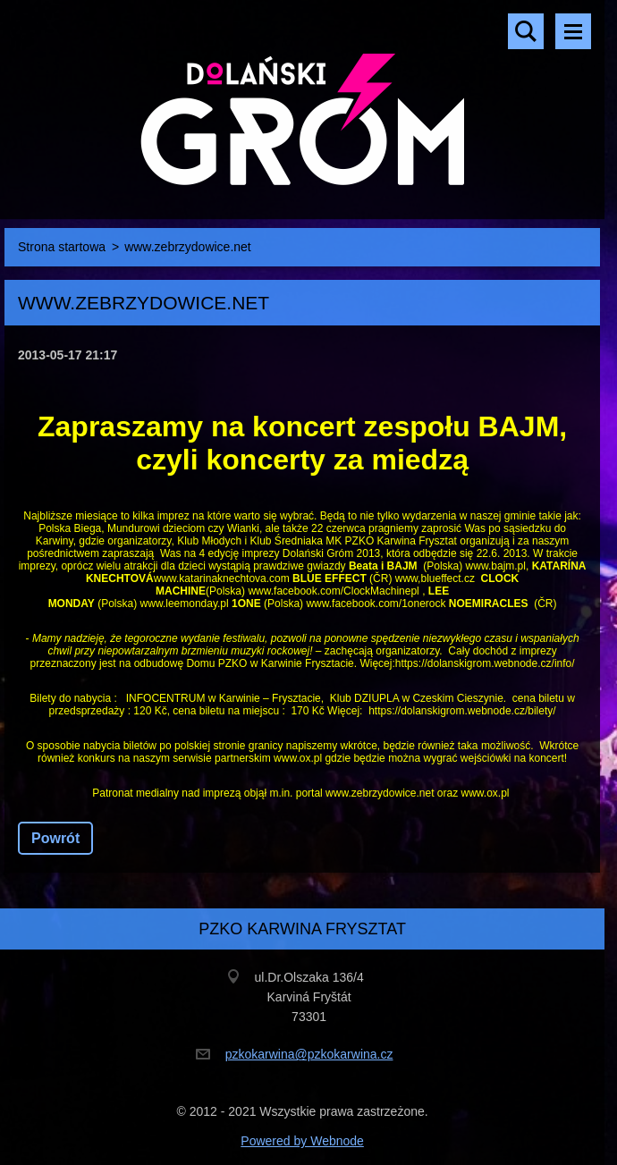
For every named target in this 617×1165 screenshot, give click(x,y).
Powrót (55, 838)
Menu (573, 31)
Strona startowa (62, 247)
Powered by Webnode (302, 1141)
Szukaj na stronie (526, 31)
